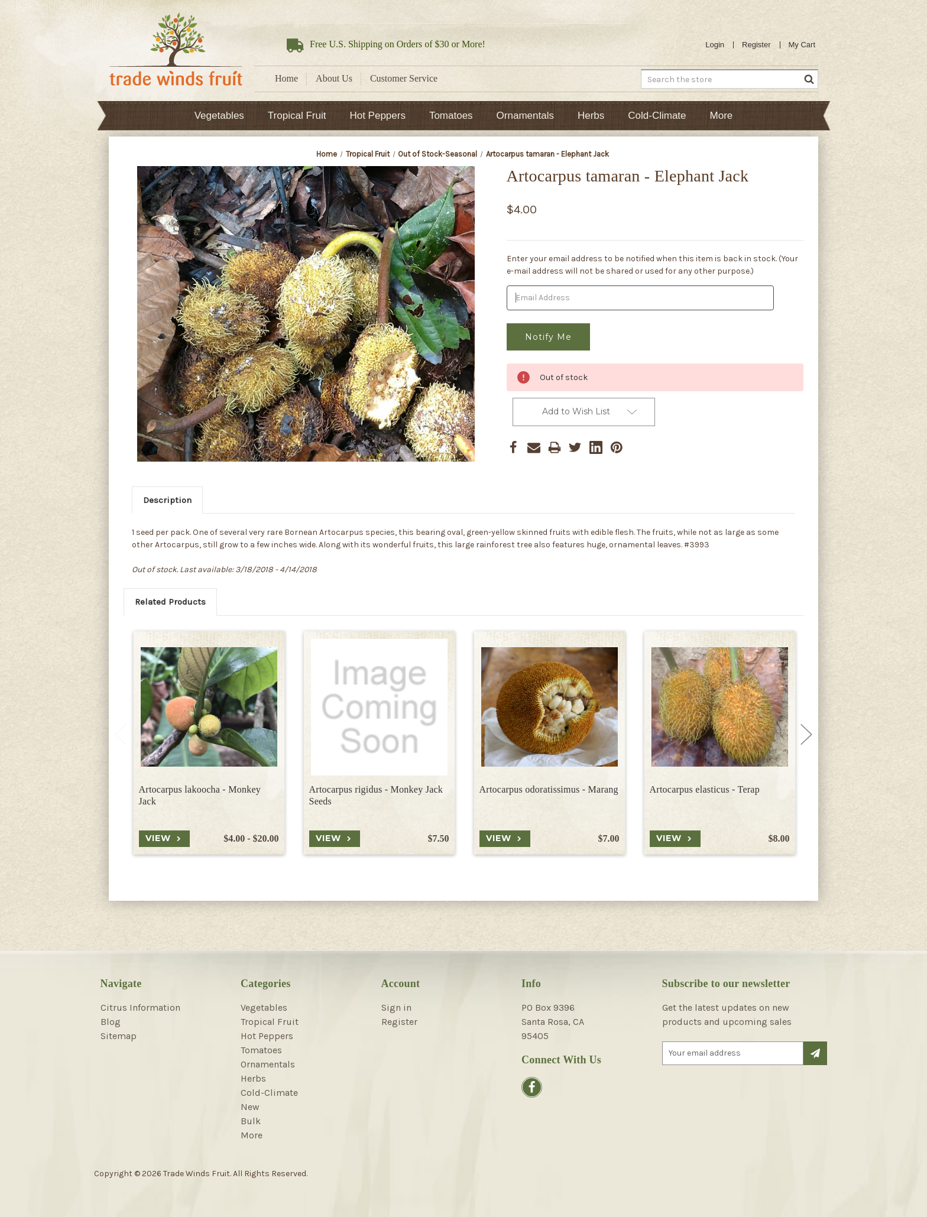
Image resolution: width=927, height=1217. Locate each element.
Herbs (591, 115)
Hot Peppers (377, 115)
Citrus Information (140, 1007)
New (250, 1106)
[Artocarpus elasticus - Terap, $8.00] (720, 707)
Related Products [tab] (170, 601)
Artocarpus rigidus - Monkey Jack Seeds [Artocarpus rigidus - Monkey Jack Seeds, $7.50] (376, 795)
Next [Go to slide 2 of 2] (806, 734)
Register (756, 44)
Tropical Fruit (297, 115)
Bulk (251, 1121)
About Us (334, 78)
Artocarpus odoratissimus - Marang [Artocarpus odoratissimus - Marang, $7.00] (548, 789)
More (721, 115)
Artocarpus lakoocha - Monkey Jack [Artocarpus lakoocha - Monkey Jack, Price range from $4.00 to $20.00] (200, 795)
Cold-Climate (657, 115)
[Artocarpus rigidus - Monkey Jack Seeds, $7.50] (379, 707)
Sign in (396, 1007)
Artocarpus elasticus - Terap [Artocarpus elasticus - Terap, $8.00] (705, 789)
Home (286, 78)
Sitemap (119, 1035)
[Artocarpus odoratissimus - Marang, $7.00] (549, 707)
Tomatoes (451, 115)
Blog (111, 1021)
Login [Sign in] (714, 44)
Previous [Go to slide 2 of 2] (120, 734)
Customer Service (403, 78)
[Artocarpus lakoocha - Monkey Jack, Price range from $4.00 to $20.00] (209, 707)
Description (167, 500)
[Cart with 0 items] (802, 45)
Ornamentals (525, 115)
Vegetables (219, 115)
